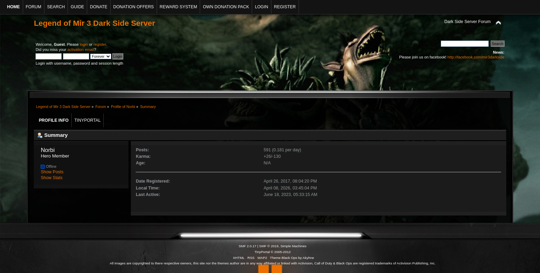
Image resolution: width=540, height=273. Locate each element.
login (84, 44)
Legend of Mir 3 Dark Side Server (94, 23)
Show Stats (51, 177)
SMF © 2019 (269, 246)
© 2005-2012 (281, 252)
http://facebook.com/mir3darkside (475, 57)
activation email (81, 49)
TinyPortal (262, 252)
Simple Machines (293, 246)
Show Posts (52, 172)
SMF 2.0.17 (248, 246)
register (100, 44)
